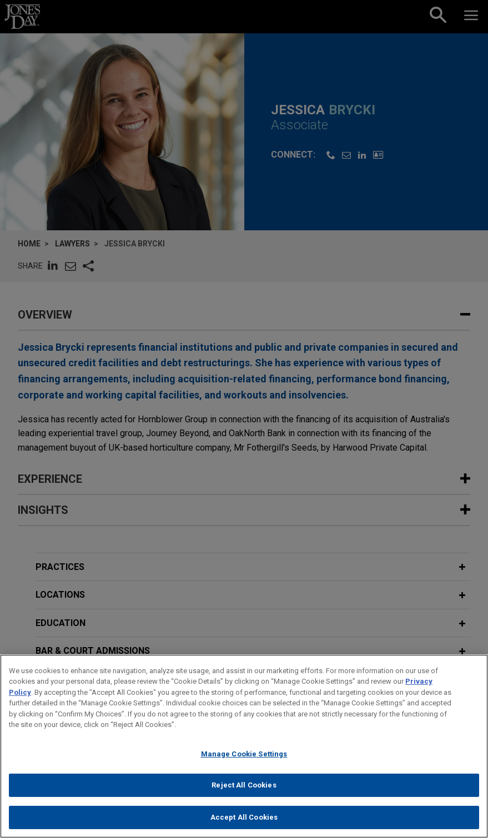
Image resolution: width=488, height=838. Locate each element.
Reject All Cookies (244, 793)
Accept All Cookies (244, 825)
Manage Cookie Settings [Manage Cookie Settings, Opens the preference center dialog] (244, 762)
